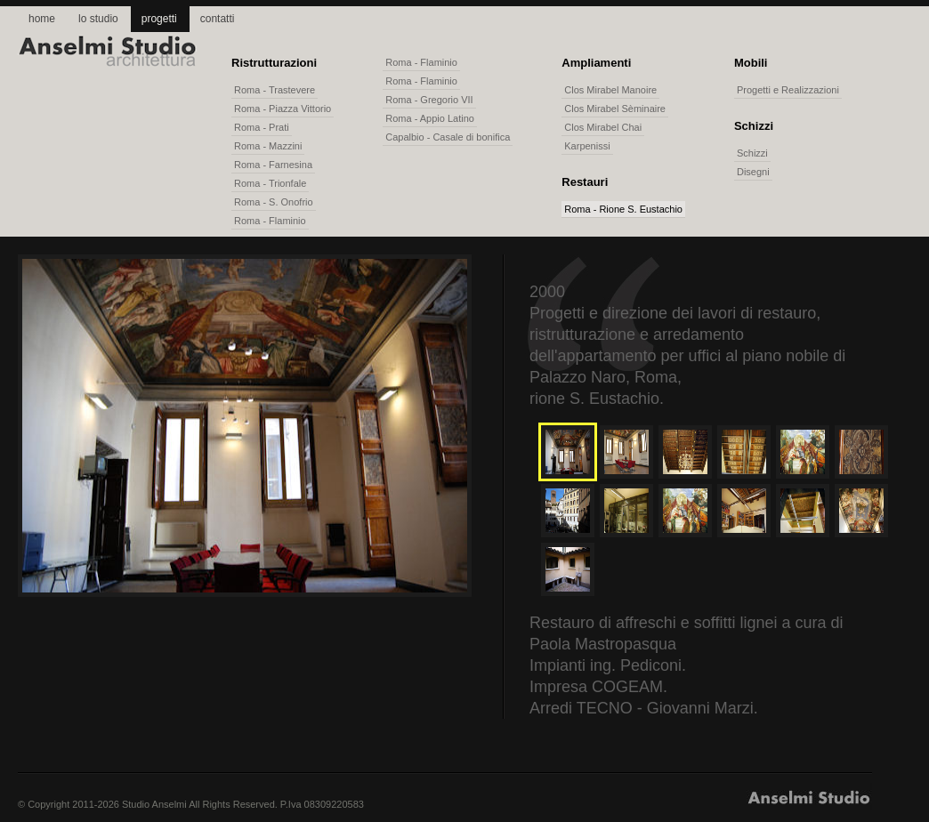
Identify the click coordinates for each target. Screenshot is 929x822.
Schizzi (752, 153)
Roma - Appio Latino (429, 118)
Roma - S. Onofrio (273, 202)
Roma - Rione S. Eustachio (623, 209)
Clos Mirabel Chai (603, 127)
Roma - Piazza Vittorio (282, 108)
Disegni (753, 171)
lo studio (98, 18)
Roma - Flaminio (270, 220)
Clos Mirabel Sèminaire (615, 108)
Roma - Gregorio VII (429, 99)
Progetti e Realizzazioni (788, 90)
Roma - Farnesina (273, 164)
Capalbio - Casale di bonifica (447, 137)
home (41, 18)
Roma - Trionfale (270, 183)
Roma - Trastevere (274, 90)
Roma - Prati (261, 127)
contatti (217, 18)
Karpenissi (587, 146)
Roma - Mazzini (268, 146)
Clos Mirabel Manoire (610, 90)
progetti (159, 18)
